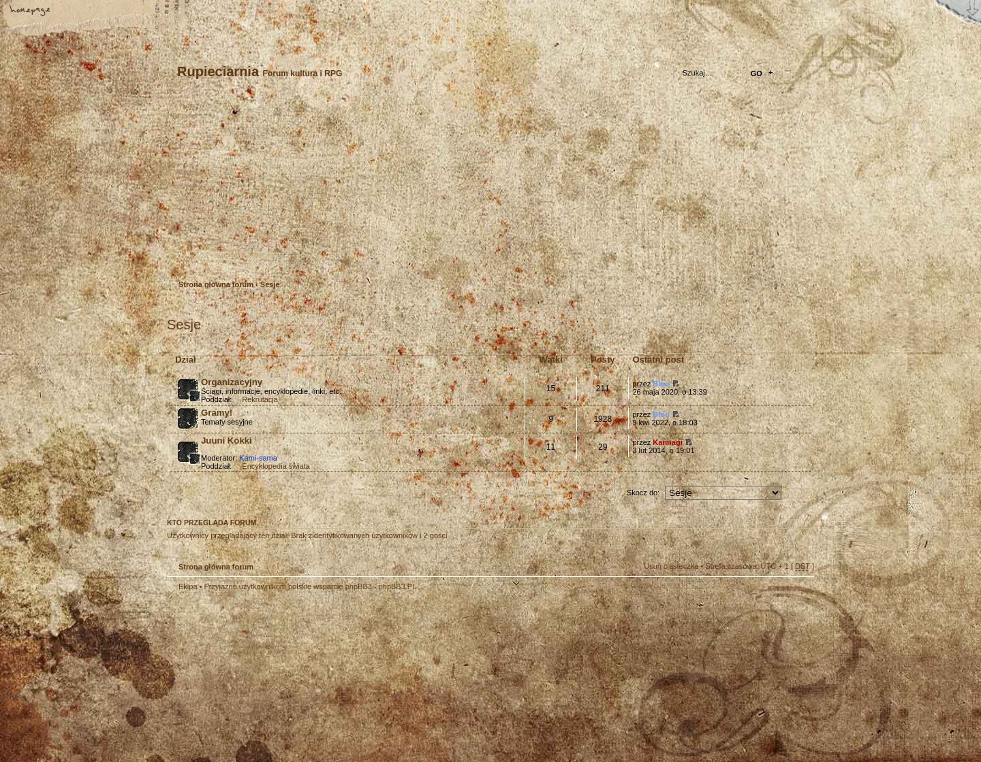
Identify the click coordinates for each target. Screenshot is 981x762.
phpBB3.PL (398, 586)
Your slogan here (381, 678)
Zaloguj (260, 254)
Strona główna (30, 11)
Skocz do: (643, 492)
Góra (797, 595)
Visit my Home (773, 717)
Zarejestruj (217, 254)
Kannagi (667, 442)
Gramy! (216, 413)
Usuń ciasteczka (671, 566)
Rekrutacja (260, 399)
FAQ (126, 11)
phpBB (320, 677)
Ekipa (188, 586)
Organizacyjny (231, 382)
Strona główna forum (489, 187)
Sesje (270, 284)
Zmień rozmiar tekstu (78, 11)
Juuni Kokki (226, 440)
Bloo (661, 384)
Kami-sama (258, 458)
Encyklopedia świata (276, 466)
